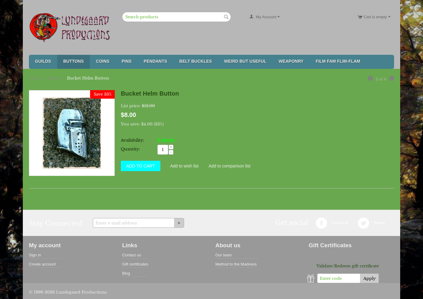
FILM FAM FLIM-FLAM (338, 61)
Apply (369, 278)
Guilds (43, 61)
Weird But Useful (245, 61)
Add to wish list (184, 166)
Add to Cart (140, 166)
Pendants (155, 61)
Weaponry (291, 61)
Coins (102, 61)
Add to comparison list (230, 166)
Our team (223, 255)
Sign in (35, 255)
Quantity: (130, 149)
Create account (42, 264)
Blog (126, 273)
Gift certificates (135, 264)
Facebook (332, 223)
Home (35, 78)
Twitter (371, 223)
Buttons (73, 61)
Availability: (132, 140)
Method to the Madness (236, 264)
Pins (127, 61)
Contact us (131, 255)
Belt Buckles (195, 61)
